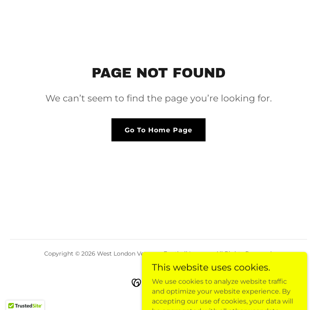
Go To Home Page (158, 130)
